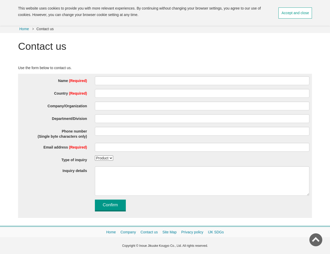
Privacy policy (192, 232)
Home (24, 29)
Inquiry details (75, 171)
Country (70, 93)
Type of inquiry (74, 160)
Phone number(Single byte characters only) (62, 133)
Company (128, 232)
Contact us (149, 232)
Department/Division (69, 119)
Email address (65, 147)
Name (72, 81)
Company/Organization (67, 106)
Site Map (169, 232)
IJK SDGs (216, 232)
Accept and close (295, 13)
